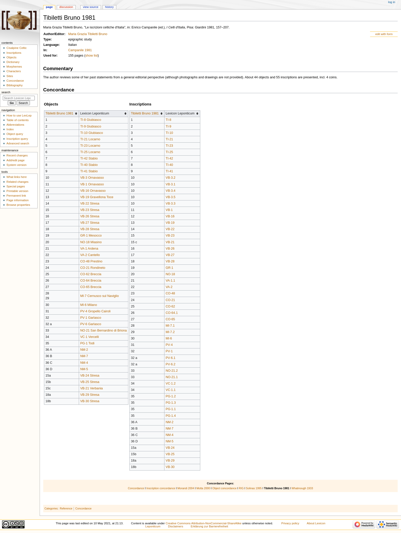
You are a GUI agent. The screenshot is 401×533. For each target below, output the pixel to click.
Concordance (136, 488)
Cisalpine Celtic (16, 47)
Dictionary (12, 61)
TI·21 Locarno (90, 139)
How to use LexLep (18, 115)
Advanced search (17, 143)
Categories (51, 508)
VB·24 (170, 448)
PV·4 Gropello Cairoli (95, 311)
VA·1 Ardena (89, 248)
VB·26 (170, 248)
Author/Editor (53, 34)
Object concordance (224, 488)
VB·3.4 (170, 191)
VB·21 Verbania (91, 388)
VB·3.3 (170, 203)
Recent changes (17, 155)
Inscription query (17, 138)
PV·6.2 (170, 364)
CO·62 (170, 306)
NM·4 (84, 363)
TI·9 (168, 126)
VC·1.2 (171, 383)
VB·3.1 (170, 184)
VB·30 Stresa (89, 401)
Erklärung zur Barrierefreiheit (209, 526)
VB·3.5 (170, 197)
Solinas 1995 (254, 488)
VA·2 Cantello (90, 255)
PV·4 (169, 345)
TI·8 (168, 120)
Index (10, 129)
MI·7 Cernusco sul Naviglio (99, 296)
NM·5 (84, 369)
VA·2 (169, 287)
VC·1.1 (171, 390)
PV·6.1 (170, 358)
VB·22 (170, 229)
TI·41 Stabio (89, 171)
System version (16, 164)
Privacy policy (290, 523)
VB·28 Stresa (89, 229)
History (109, 6)
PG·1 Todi (87, 343)
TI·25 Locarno (90, 152)
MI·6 (169, 338)
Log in (391, 2)
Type (47, 39)
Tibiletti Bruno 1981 (59, 113)
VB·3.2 (170, 177)
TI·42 (169, 158)
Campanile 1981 (80, 50)
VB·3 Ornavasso (92, 177)
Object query (14, 133)
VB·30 (170, 467)
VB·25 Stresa (89, 382)
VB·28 (170, 261)
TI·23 (169, 145)
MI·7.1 (170, 325)
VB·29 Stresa (89, 395)
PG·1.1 (171, 409)
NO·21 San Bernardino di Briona (103, 330)
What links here (16, 176)
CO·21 (170, 300)
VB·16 (170, 216)
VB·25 (170, 454)
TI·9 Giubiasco (90, 126)
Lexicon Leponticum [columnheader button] (94, 113)
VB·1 (169, 210)
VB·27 (170, 255)
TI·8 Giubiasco (90, 120)
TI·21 (169, 139)
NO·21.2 (172, 370)
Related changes (17, 181)
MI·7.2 (170, 332)
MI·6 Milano (88, 305)
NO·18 (170, 274)
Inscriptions (13, 52)
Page (49, 6)
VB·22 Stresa (89, 203)
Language (51, 45)
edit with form (384, 34)
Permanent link (16, 195)
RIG (241, 488)
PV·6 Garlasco (90, 324)
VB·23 (170, 235)
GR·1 (169, 268)
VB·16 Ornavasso (93, 191)
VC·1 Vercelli (89, 337)
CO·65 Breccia (91, 287)
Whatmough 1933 (302, 488)
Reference (66, 508)
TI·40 (169, 165)
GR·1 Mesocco (91, 235)
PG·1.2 (171, 396)
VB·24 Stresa (89, 375)
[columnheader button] (61, 113)
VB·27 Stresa (89, 223)
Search (6, 92)
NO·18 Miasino (91, 242)
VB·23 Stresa (89, 210)
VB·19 (170, 223)
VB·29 (170, 460)
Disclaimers (175, 526)
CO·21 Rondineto (92, 268)
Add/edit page (15, 160)
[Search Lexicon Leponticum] (19, 98)
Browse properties (18, 204)
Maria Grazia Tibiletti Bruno (87, 34)
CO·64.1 (172, 313)
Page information (17, 200)
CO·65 (170, 319)
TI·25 (169, 152)
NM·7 (84, 356)
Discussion (66, 6)
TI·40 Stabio (89, 165)
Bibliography (14, 85)
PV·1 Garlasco (90, 317)
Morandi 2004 (185, 488)
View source (90, 6)
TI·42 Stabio (89, 158)
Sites (9, 76)
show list (91, 55)
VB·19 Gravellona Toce (97, 197)
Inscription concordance (160, 488)
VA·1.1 (170, 280)
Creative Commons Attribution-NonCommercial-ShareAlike (203, 523)
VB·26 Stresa (89, 216)
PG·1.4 (171, 416)
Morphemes (14, 66)
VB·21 (170, 242)
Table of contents (17, 120)
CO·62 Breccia (91, 274)
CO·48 (170, 293)
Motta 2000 (203, 488)
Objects (11, 57)
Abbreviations (15, 124)
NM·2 (84, 349)
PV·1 (169, 351)
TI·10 (169, 133)
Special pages (15, 186)
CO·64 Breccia (91, 280)
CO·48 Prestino (91, 261)
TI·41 (169, 171)
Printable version (17, 191)
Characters (13, 71)
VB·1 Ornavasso (92, 184)
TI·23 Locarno (90, 145)
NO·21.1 (172, 377)
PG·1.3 (171, 402)
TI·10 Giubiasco (91, 133)
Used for (50, 55)
